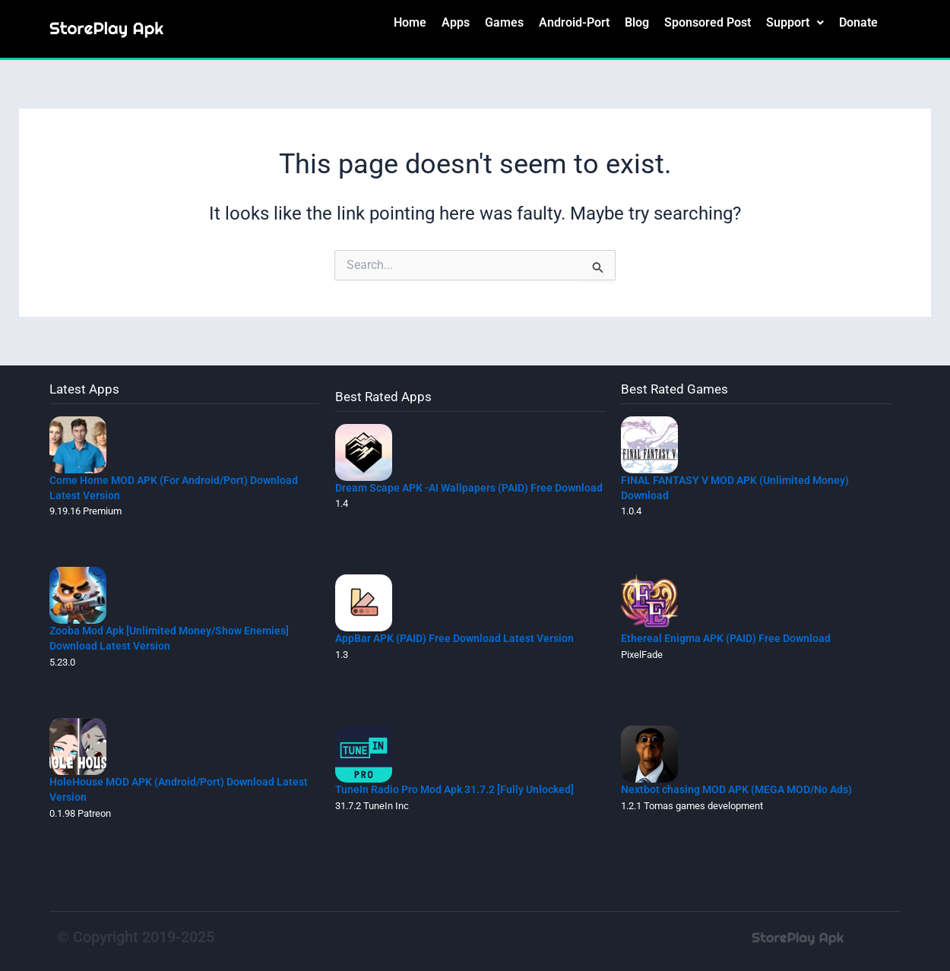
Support (795, 24)
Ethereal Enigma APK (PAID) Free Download (731, 638)
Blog (637, 24)
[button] (794, 25)
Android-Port (574, 24)
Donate (858, 24)
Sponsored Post (707, 24)
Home (410, 24)
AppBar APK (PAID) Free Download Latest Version (461, 638)
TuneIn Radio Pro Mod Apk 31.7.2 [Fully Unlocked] (461, 788)
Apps (456, 24)
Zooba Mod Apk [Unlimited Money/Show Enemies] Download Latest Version (175, 638)
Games (504, 24)
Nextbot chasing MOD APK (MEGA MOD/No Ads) (745, 788)
